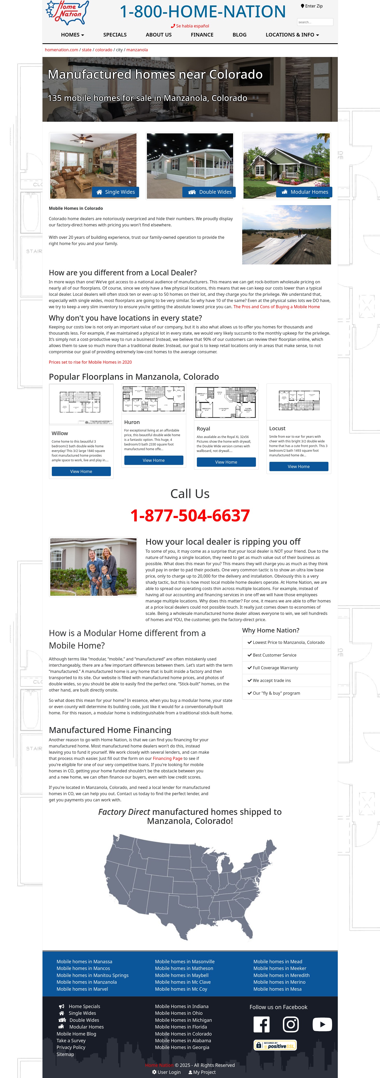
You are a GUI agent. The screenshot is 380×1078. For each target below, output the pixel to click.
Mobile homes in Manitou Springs (93, 975)
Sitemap (65, 1054)
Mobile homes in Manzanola (87, 982)
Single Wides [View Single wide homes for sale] (82, 1013)
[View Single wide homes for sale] (61, 1013)
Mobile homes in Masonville (185, 961)
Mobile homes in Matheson (184, 968)
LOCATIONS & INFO (290, 34)
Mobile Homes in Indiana (182, 1006)
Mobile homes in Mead (278, 961)
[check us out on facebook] (262, 1029)
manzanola (137, 50)
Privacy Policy (71, 1047)
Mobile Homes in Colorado (183, 1034)
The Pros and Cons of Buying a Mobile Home (276, 307)
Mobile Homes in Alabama (183, 1040)
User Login (166, 1072)
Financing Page (167, 758)
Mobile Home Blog (76, 1034)
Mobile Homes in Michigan (183, 1020)
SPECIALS (115, 34)
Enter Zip (312, 6)
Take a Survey (71, 1040)
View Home (81, 471)
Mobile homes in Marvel (82, 989)
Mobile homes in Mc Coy (181, 989)
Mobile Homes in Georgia (182, 1047)
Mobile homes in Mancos (83, 968)
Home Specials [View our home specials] (84, 1006)
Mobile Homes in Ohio (179, 1013)
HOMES (70, 34)
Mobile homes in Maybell (182, 975)
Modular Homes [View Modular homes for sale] (86, 1027)
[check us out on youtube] (322, 1029)
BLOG (240, 34)
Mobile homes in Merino (280, 982)
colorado (103, 50)
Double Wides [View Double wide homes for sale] (84, 1020)
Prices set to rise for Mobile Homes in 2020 (90, 362)
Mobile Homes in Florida (181, 1027)
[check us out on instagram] (291, 1029)
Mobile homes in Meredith (282, 975)
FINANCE (202, 34)
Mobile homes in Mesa (278, 989)
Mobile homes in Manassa (84, 961)
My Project (202, 1072)
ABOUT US (159, 34)
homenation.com (61, 50)
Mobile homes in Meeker (280, 968)
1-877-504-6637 (190, 515)
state (86, 50)
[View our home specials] (61, 1006)
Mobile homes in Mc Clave (183, 982)
